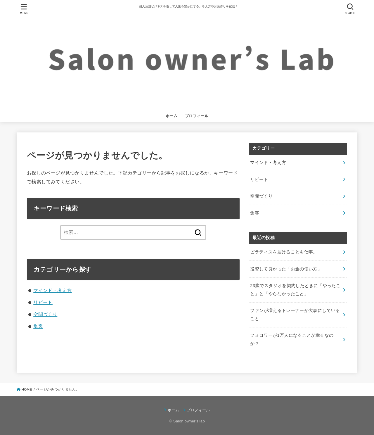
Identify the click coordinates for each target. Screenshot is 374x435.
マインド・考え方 (52, 290)
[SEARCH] (350, 9)
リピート (43, 302)
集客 (38, 326)
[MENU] (24, 9)
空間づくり (45, 314)
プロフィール (196, 116)
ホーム (171, 116)
